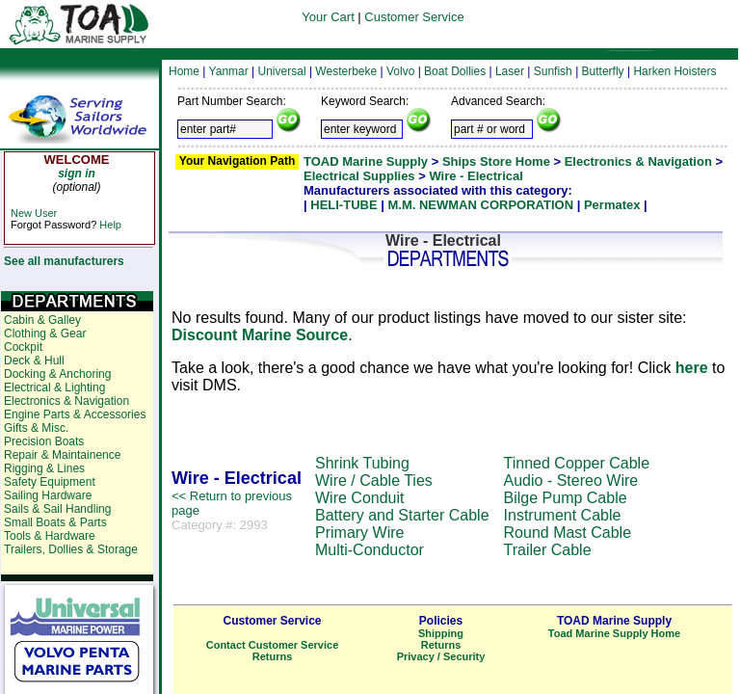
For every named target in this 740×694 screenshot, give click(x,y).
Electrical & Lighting (54, 387)
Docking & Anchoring (57, 374)
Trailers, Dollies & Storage (71, 549)
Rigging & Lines (44, 468)
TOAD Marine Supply (366, 161)
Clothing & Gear (45, 333)
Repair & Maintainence (62, 455)
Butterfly (603, 71)
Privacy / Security (441, 656)
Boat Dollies (455, 71)
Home (184, 71)
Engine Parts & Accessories (74, 414)
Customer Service (413, 17)
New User (34, 213)
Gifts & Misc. (36, 428)
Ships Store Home (496, 161)
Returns (272, 656)
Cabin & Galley (42, 320)
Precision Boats (44, 441)
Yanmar (229, 71)
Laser (509, 71)
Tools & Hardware (49, 536)
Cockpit (23, 347)
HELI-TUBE (343, 205)
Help (110, 224)
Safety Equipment (49, 482)
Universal (282, 71)
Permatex (612, 205)
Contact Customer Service (272, 645)
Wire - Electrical (475, 176)
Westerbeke (346, 71)
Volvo (400, 71)
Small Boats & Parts (55, 522)
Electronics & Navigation (638, 161)
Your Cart (328, 17)
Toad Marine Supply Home (614, 633)
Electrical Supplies (359, 176)
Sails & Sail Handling (57, 509)
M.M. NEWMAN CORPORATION (480, 205)
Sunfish (553, 71)
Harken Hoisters (674, 71)
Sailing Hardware (48, 495)
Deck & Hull (34, 360)
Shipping (440, 633)
